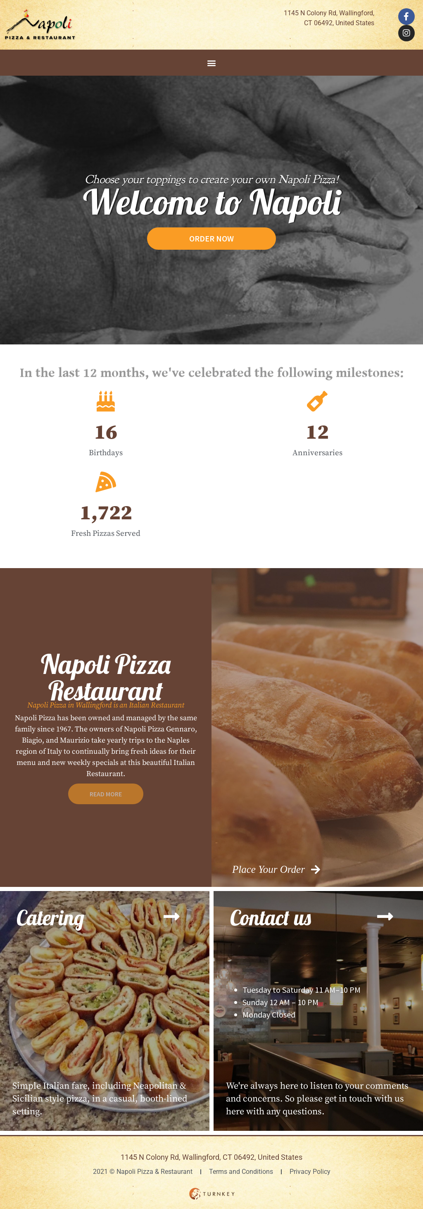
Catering (50, 918)
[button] (212, 62)
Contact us (270, 918)
